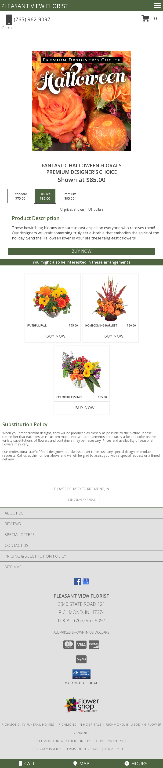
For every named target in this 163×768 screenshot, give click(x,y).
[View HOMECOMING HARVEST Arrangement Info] (110, 298)
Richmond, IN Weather (56, 741)
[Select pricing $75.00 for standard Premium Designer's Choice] (20, 196)
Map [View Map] (81, 763)
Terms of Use (117, 749)
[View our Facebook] (77, 583)
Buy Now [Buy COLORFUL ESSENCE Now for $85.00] (85, 407)
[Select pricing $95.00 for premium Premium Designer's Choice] (69, 196)
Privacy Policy (47, 749)
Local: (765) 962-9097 (81, 620)
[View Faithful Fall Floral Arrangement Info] (52, 299)
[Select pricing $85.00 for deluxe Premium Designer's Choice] (45, 196)
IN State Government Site (103, 741)
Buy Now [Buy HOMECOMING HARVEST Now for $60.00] (114, 336)
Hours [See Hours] (135, 763)
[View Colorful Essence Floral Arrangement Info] (81, 370)
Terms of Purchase (83, 749)
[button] (149, 20)
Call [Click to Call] (27, 763)
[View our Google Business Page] (86, 583)
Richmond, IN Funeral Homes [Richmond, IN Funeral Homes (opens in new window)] (28, 724)
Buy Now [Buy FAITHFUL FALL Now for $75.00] (56, 336)
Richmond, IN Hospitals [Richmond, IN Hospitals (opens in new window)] (80, 724)
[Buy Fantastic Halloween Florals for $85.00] (81, 251)
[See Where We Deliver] (81, 499)
